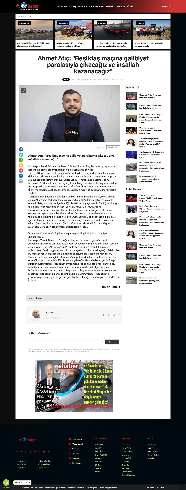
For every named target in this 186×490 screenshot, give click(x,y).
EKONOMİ (110, 6)
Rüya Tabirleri (153, 454)
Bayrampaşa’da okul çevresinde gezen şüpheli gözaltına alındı (149, 179)
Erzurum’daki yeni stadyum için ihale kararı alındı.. (150, 106)
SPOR (29, 16)
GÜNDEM (62, 6)
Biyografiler (152, 451)
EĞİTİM (130, 6)
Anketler (151, 448)
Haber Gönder (43, 467)
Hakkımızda (21, 461)
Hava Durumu (127, 444)
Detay (150, 487)
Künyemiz (74, 458)
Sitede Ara (152, 444)
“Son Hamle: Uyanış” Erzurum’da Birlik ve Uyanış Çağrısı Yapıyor (150, 130)
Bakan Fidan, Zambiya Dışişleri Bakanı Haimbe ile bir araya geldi (151, 209)
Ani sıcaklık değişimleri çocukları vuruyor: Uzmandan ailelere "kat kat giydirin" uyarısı (151, 142)
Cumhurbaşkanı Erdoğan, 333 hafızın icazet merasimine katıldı (151, 155)
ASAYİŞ (72, 6)
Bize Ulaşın (75, 463)
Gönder (112, 342)
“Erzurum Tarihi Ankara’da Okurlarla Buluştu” (150, 96)
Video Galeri (76, 444)
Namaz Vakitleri (127, 451)
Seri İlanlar (126, 468)
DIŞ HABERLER (96, 6)
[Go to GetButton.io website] (6, 487)
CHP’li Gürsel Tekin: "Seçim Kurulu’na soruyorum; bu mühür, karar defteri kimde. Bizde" (150, 118)
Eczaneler (125, 454)
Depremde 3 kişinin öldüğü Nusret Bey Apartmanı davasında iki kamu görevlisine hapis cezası (151, 166)
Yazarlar (74, 448)
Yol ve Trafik (126, 448)
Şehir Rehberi (127, 471)
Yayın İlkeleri (21, 464)
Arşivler (74, 453)
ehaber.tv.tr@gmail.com (55, 317)
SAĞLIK (98, 468)
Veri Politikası (22, 467)
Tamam (160, 487)
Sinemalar (125, 465)
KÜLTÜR (121, 6)
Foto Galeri (75, 439)
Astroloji (151, 458)
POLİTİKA (82, 6)
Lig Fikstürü (126, 458)
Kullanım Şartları (44, 461)
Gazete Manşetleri (128, 475)
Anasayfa (21, 16)
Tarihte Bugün (127, 461)
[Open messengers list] (6, 482)
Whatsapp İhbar (44, 464)
